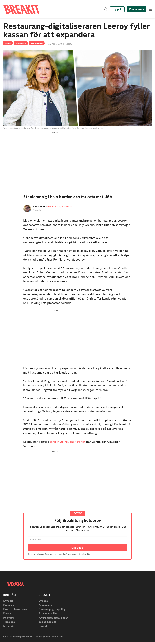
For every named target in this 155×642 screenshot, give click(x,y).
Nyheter (8, 601)
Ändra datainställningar (53, 617)
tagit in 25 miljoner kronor (67, 441)
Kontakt (44, 626)
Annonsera (45, 605)
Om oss (43, 601)
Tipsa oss (9, 622)
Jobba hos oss (47, 622)
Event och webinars (15, 609)
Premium (8, 605)
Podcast (8, 617)
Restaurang (21, 43)
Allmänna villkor (49, 613)
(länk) (88, 554)
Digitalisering (37, 43)
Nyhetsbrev (10, 626)
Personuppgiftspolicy (52, 609)
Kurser (7, 613)
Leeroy (8, 43)
